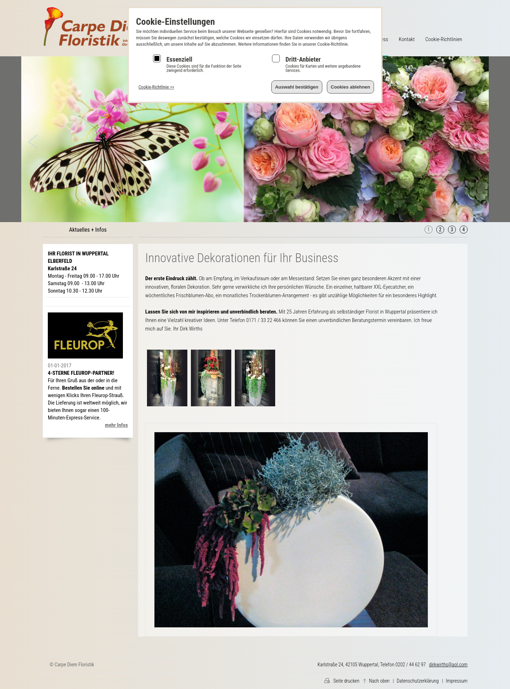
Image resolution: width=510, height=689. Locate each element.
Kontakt (407, 39)
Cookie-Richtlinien (443, 39)
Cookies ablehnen (350, 87)
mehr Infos (116, 425)
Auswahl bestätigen (296, 87)
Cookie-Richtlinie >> (156, 87)
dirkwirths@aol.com (448, 664)
